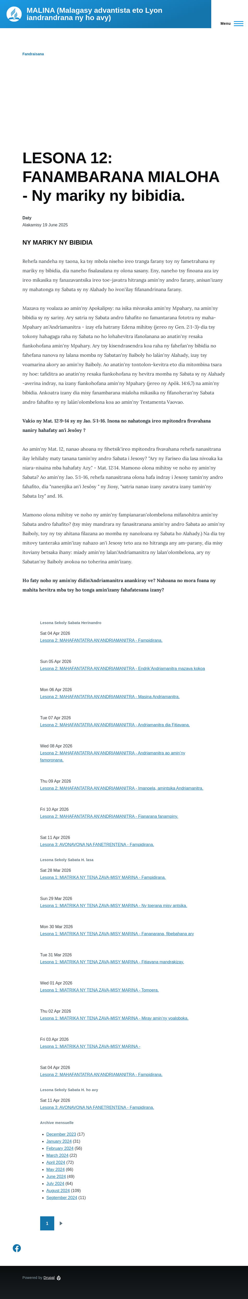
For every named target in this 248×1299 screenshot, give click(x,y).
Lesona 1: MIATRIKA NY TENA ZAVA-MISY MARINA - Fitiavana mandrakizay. (112, 962)
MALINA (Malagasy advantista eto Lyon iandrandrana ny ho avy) (94, 14)
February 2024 (60, 1148)
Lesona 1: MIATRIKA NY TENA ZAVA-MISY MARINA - (90, 1046)
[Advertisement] (124, 109)
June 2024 (56, 1176)
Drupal (49, 1278)
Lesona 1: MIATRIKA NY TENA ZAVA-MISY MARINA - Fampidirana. (103, 877)
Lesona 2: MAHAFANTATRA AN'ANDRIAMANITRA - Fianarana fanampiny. (109, 816)
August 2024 (58, 1190)
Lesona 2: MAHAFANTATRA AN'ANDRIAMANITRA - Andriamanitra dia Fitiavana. (115, 725)
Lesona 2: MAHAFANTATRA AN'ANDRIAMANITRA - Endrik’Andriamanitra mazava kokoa (122, 668)
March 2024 (57, 1155)
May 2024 (55, 1169)
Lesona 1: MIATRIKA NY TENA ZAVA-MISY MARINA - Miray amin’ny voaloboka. (114, 1018)
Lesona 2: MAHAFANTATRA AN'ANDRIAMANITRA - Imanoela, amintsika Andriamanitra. (121, 788)
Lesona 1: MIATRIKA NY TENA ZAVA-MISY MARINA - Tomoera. (99, 990)
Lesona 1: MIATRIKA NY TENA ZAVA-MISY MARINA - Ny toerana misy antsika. (113, 905)
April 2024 (55, 1162)
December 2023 (61, 1134)
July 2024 (55, 1183)
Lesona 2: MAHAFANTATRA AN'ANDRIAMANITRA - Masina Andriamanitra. (110, 696)
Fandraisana (33, 54)
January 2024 (59, 1141)
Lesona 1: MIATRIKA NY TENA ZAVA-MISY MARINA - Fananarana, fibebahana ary (117, 934)
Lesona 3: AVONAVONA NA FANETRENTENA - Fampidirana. (97, 844)
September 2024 (61, 1197)
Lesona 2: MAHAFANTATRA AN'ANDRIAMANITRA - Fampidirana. (101, 640)
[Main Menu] (230, 23)
